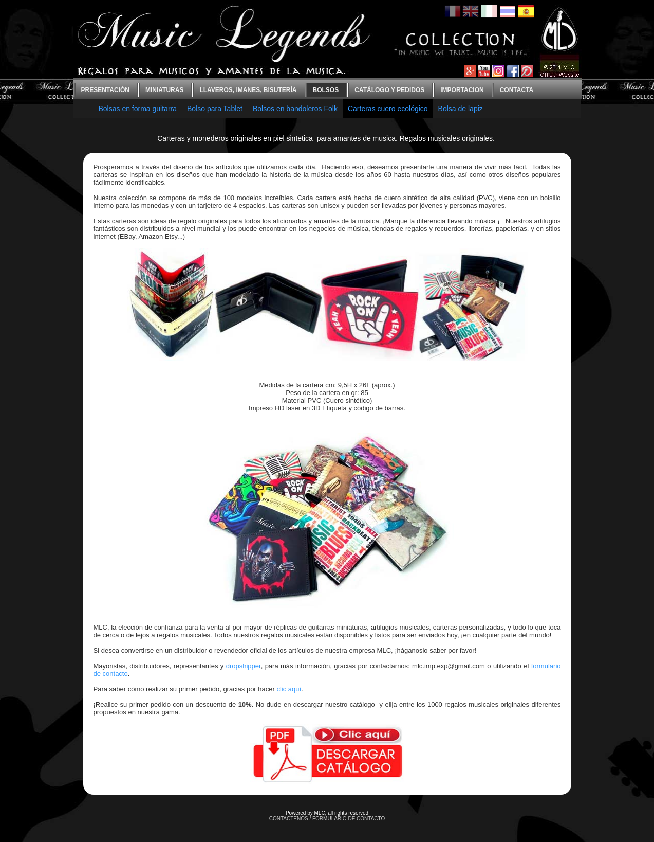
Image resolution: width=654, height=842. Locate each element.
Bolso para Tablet (214, 108)
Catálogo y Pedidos (389, 90)
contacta (517, 90)
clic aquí (288, 689)
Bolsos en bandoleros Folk (295, 108)
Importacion (461, 90)
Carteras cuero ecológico (388, 108)
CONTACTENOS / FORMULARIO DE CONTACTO (327, 818)
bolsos (326, 90)
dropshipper (243, 666)
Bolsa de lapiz (460, 108)
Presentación (105, 90)
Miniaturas (164, 90)
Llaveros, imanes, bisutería (247, 90)
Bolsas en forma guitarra (138, 108)
